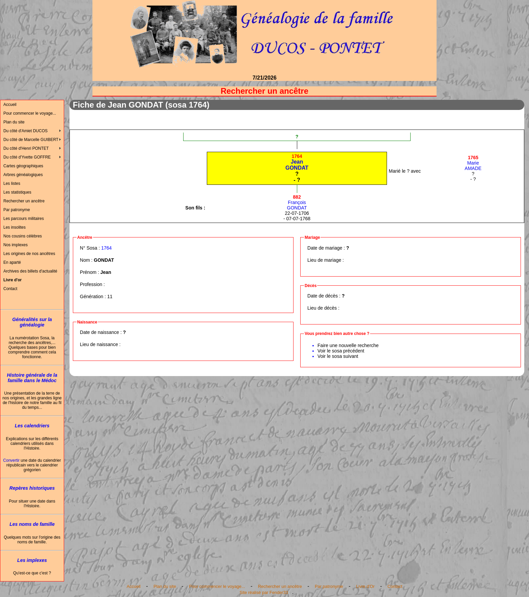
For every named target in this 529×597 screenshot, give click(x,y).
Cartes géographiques (23, 166)
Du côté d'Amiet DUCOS (25, 131)
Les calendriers (32, 425)
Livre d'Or (365, 586)
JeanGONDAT (296, 162)
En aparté (12, 262)
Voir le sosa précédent (340, 350)
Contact (10, 288)
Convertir (11, 460)
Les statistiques (17, 192)
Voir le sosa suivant (337, 356)
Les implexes (32, 560)
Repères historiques (32, 488)
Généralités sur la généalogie (32, 322)
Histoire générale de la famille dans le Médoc (32, 377)
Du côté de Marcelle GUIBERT (30, 139)
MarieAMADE (473, 163)
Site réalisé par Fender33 (264, 592)
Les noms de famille (32, 524)
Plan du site (14, 122)
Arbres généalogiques (23, 174)
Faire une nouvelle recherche (348, 345)
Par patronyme (16, 209)
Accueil (10, 104)
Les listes (11, 183)
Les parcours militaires (23, 218)
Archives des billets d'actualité (30, 271)
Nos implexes (15, 245)
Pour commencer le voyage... (29, 113)
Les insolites (14, 227)
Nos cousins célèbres (22, 236)
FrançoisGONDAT (297, 202)
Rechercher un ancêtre (24, 201)
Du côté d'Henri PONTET (26, 148)
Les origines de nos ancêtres (29, 253)
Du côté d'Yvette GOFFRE (27, 157)
